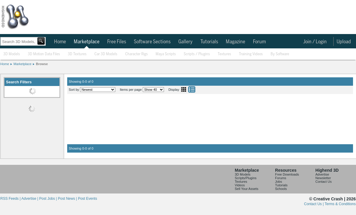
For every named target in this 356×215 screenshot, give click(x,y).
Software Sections (152, 41)
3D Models (11, 54)
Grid (183, 89)
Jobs (278, 181)
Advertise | (30, 198)
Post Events (87, 198)
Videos (240, 185)
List (191, 89)
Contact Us (323, 181)
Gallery (185, 41)
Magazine (235, 41)
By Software (280, 54)
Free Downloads (287, 174)
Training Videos (251, 54)
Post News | (68, 198)
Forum (259, 41)
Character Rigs (136, 54)
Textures (224, 54)
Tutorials (209, 41)
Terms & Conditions (340, 204)
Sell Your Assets (246, 189)
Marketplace (86, 41)
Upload (344, 41)
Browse (42, 64)
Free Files (116, 41)
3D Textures (77, 54)
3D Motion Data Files (44, 54)
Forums (280, 178)
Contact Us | (314, 204)
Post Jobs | (48, 198)
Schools (281, 189)
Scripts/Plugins (246, 178)
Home (60, 41)
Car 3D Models (105, 54)
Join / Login (315, 41)
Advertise (322, 174)
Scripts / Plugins (197, 54)
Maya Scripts (166, 54)
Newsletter (323, 178)
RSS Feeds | (10, 198)
